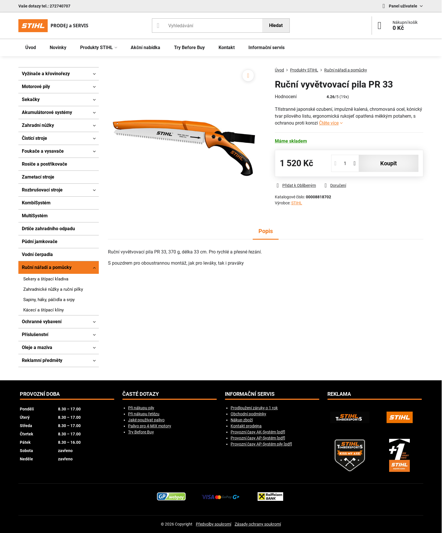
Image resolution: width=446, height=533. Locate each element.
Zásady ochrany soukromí (258, 524)
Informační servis (250, 394)
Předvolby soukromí (213, 524)
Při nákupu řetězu (143, 414)
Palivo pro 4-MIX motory (149, 426)
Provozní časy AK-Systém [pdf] (258, 432)
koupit (388, 163)
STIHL (296, 203)
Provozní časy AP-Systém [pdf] (258, 438)
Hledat (276, 25)
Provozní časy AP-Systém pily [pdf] (261, 444)
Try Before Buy (141, 432)
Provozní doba (40, 394)
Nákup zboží (242, 420)
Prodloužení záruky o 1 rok (254, 408)
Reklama (339, 394)
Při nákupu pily (141, 408)
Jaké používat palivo (146, 420)
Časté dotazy (140, 394)
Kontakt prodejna (246, 426)
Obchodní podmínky (248, 414)
